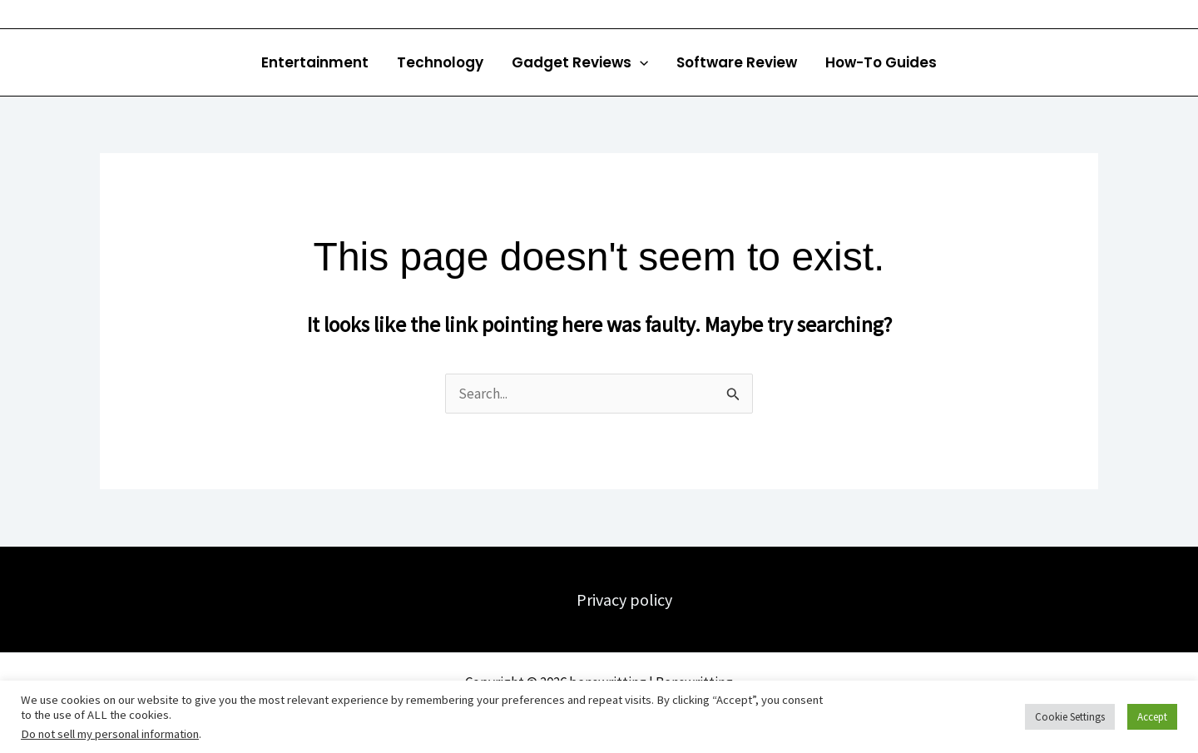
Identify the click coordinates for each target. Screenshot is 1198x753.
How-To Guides (881, 62)
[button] (639, 62)
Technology (440, 62)
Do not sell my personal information (110, 733)
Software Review (736, 62)
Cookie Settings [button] (1070, 717)
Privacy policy (624, 599)
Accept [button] (1152, 717)
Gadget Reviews (580, 62)
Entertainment (315, 62)
